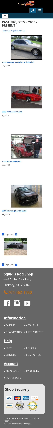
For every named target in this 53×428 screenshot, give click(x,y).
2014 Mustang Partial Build (14, 211)
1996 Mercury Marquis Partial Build (18, 62)
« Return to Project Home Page (13, 31)
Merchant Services (32, 411)
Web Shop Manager (22, 423)
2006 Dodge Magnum (11, 161)
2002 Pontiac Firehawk (12, 111)
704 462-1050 (18, 292)
